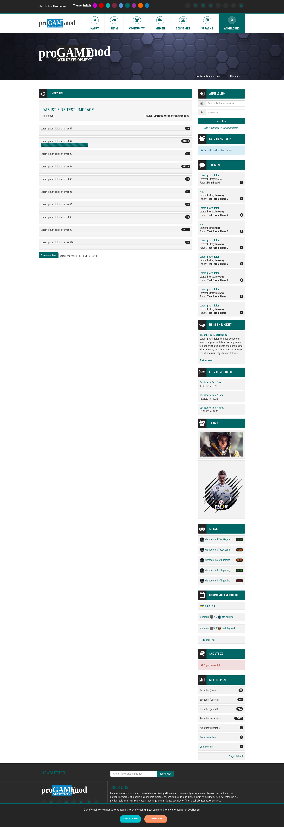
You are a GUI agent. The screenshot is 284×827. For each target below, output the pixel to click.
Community (137, 23)
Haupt (94, 23)
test (202, 191)
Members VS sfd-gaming (217, 560)
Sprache (207, 23)
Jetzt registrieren (211, 128)
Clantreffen (209, 605)
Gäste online (206, 746)
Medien (160, 23)
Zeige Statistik (236, 756)
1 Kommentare (48, 255)
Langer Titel (209, 639)
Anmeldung (232, 23)
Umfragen (57, 93)
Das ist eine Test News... (212, 382)
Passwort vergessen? (229, 128)
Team (114, 23)
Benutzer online (208, 737)
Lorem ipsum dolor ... (210, 175)
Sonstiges (183, 23)
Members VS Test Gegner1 (218, 539)
